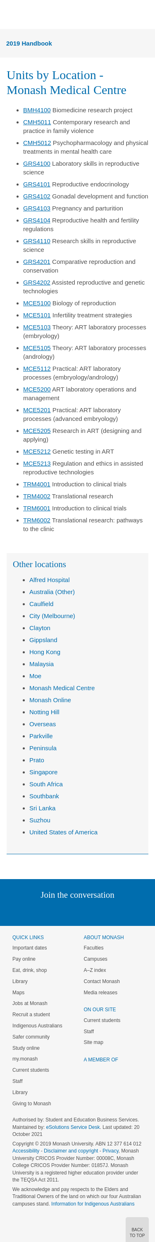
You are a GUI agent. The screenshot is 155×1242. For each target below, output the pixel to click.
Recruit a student (31, 1014)
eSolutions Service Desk (73, 1127)
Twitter (53, 911)
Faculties (94, 948)
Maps (18, 993)
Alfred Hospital (49, 579)
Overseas (42, 723)
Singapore (43, 772)
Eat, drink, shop (29, 970)
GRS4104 (36, 220)
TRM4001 (36, 484)
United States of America (63, 832)
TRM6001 (36, 508)
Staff (17, 1081)
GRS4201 (36, 261)
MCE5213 (37, 463)
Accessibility (25, 1151)
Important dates (29, 948)
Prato (36, 760)
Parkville (41, 735)
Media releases (100, 993)
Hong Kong (44, 651)
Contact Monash (102, 981)
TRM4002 (36, 496)
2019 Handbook (29, 43)
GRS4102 (36, 196)
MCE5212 (37, 451)
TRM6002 (36, 520)
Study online (26, 1048)
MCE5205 (37, 430)
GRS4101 (36, 184)
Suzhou (39, 820)
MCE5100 (37, 303)
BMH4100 (37, 110)
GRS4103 (36, 208)
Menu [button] (10, 15)
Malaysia (41, 663)
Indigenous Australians (37, 1026)
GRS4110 (36, 240)
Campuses (95, 959)
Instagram (19, 911)
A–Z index (95, 970)
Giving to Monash (31, 1104)
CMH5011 (37, 122)
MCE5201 (37, 409)
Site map (93, 1042)
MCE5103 (37, 327)
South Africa (46, 784)
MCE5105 (37, 347)
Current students (30, 1070)
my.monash (25, 1059)
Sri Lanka (42, 808)
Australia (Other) (52, 591)
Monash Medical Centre (62, 687)
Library (20, 981)
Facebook (69, 911)
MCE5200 (37, 389)
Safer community (31, 1037)
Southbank (44, 796)
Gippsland (43, 639)
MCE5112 (37, 368)
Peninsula (43, 747)
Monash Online (50, 699)
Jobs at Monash (30, 1003)
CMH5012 (37, 142)
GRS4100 (36, 163)
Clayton (39, 627)
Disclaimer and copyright (71, 1151)
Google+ (83, 911)
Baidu (134, 911)
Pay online (24, 959)
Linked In (35, 911)
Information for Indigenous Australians (92, 1204)
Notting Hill (44, 711)
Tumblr (100, 911)
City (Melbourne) (52, 615)
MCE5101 (37, 315)
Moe (35, 675)
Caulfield (41, 603)
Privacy (110, 1151)
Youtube (117, 911)
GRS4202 (36, 282)
